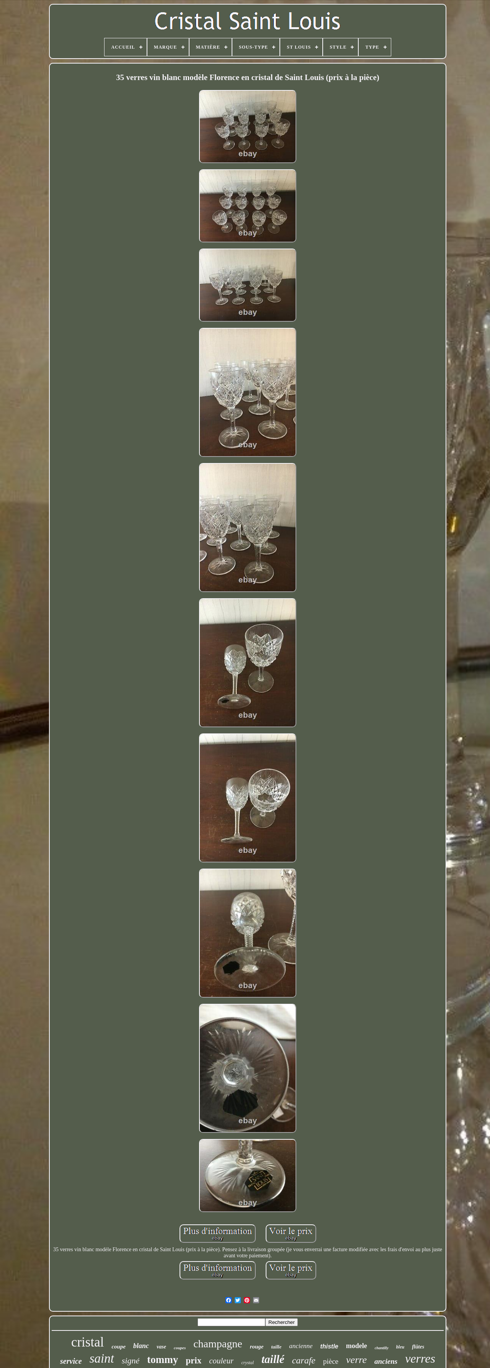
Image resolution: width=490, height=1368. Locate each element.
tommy (162, 1359)
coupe (118, 1346)
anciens (385, 1361)
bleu (400, 1347)
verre (356, 1359)
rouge (257, 1346)
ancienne (300, 1346)
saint (102, 1358)
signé (130, 1360)
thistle (329, 1346)
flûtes (418, 1347)
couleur (221, 1360)
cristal (87, 1342)
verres (420, 1358)
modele (356, 1346)
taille (276, 1347)
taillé (272, 1359)
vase (161, 1347)
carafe (303, 1360)
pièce (330, 1361)
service (71, 1361)
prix (193, 1360)
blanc (141, 1346)
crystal (247, 1362)
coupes (180, 1347)
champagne (217, 1344)
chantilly (382, 1348)
